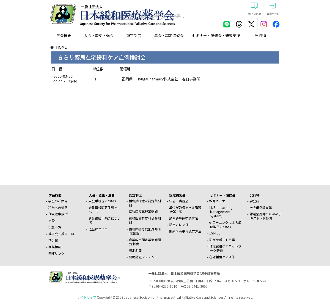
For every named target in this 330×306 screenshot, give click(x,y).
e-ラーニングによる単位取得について (225, 224)
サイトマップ (86, 297)
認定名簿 (135, 250)
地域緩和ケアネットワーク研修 (225, 248)
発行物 (260, 35)
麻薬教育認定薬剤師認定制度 (145, 241)
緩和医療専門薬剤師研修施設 (145, 231)
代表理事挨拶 (58, 214)
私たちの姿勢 (58, 207)
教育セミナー (218, 201)
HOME (61, 47)
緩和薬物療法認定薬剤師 (145, 203)
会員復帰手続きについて (104, 220)
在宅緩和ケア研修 (222, 257)
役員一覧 (54, 227)
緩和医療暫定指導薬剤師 (145, 220)
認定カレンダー (180, 224)
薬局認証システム (141, 257)
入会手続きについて (102, 201)
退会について (98, 229)
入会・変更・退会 (98, 35)
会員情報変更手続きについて (104, 209)
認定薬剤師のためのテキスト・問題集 (266, 216)
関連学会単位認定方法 (185, 231)
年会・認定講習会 (169, 35)
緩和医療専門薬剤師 (143, 211)
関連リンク (56, 253)
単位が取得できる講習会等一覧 (185, 209)
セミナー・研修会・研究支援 (216, 35)
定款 (51, 220)
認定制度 (133, 35)
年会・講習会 (178, 201)
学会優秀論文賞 (261, 207)
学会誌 (254, 201)
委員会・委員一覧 (61, 233)
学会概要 (63, 35)
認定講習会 (177, 195)
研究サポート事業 (222, 239)
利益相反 (54, 247)
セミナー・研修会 (222, 195)
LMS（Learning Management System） (221, 211)
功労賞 (53, 240)
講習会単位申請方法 (183, 218)
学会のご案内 (58, 201)
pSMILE (214, 233)
